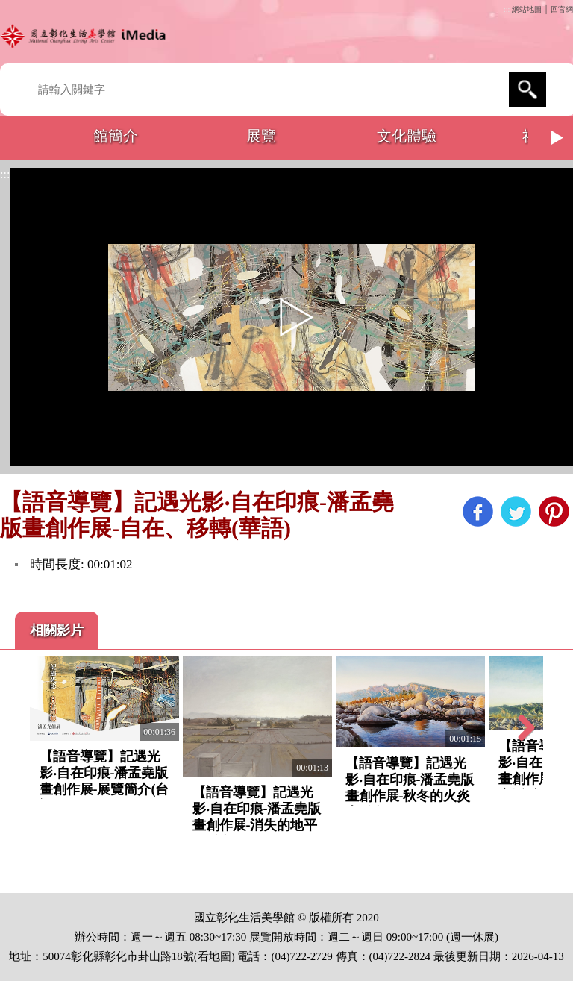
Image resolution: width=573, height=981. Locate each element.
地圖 (220, 956)
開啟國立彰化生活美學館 (86, 35)
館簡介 (115, 136)
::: (507, 9)
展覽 (261, 136)
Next (558, 138)
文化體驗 (406, 136)
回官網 (562, 9)
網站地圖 (527, 9)
